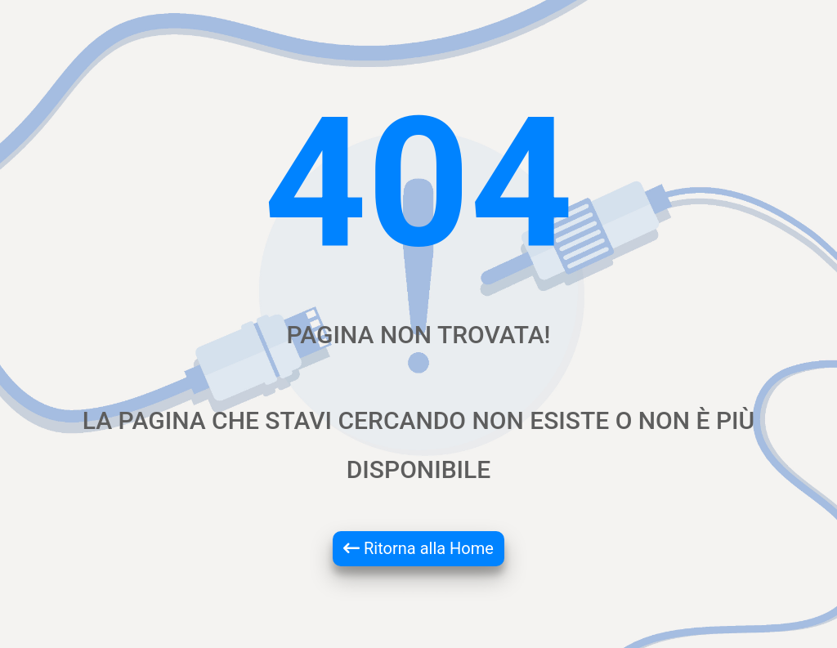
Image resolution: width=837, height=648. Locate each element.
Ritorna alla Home (418, 548)
